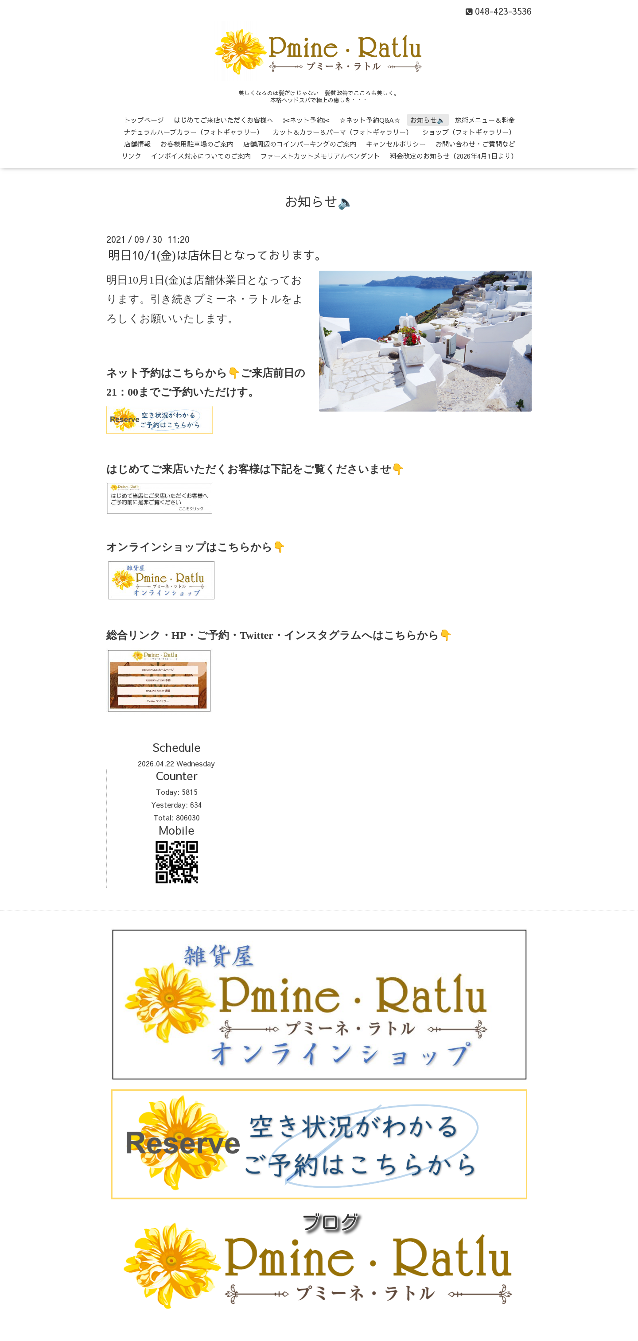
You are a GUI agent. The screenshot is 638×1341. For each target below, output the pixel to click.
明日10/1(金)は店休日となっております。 (217, 255)
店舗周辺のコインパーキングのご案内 (299, 143)
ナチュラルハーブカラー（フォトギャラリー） (193, 131)
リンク (131, 155)
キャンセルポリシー (396, 143)
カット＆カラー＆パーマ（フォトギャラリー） (342, 131)
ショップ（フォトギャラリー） (468, 131)
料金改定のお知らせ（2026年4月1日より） (453, 155)
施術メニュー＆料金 (485, 119)
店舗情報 (137, 143)
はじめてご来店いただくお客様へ (223, 119)
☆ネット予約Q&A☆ (370, 119)
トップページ (144, 119)
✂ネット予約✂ (306, 119)
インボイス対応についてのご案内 (201, 155)
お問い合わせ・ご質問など (475, 143)
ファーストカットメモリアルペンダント (320, 155)
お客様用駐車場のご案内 (196, 143)
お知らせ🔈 (427, 119)
